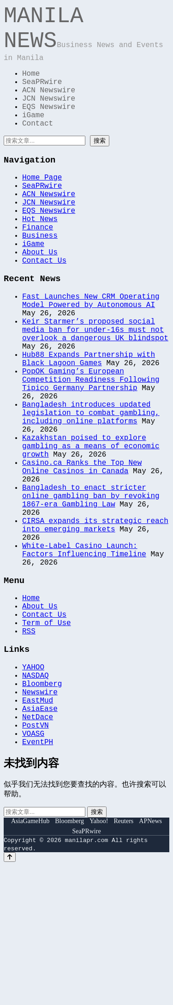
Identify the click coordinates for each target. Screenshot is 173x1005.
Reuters (124, 960)
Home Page (42, 205)
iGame (33, 137)
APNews (150, 960)
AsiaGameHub (30, 960)
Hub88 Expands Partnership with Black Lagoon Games (88, 422)
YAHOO (33, 789)
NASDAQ (35, 799)
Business (40, 276)
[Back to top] (10, 996)
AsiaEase (40, 840)
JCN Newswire (48, 117)
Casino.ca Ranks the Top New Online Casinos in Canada (82, 554)
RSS (29, 750)
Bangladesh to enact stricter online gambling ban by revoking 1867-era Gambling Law (91, 589)
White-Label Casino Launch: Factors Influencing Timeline (84, 655)
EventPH (37, 881)
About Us (40, 296)
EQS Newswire (48, 127)
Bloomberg (42, 810)
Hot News (40, 256)
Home (31, 86)
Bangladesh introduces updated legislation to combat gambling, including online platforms (91, 488)
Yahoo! (98, 960)
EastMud (37, 830)
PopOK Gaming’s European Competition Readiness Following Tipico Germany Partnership (91, 447)
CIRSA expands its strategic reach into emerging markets (95, 625)
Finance (37, 266)
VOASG (33, 871)
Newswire (40, 820)
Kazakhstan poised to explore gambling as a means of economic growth (91, 528)
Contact (37, 147)
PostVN (35, 860)
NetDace (37, 850)
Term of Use (46, 740)
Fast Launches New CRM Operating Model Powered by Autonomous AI (91, 351)
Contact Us (44, 306)
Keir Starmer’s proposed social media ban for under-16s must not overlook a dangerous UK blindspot (95, 386)
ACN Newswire (48, 107)
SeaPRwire (42, 96)
